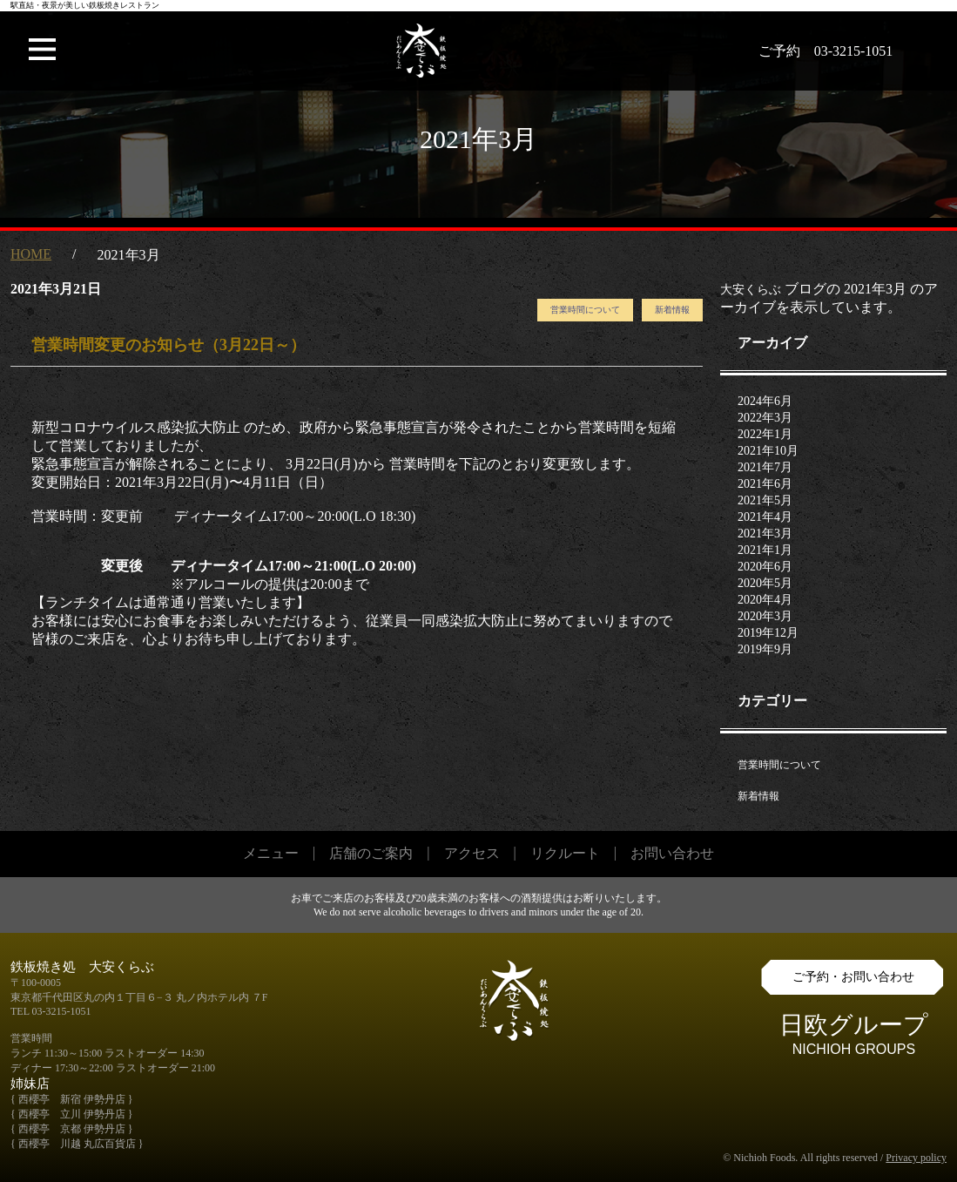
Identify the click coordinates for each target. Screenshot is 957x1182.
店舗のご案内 (371, 853)
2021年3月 (765, 533)
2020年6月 (765, 566)
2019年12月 (768, 632)
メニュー (271, 853)
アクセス (472, 853)
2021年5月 (765, 500)
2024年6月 (765, 401)
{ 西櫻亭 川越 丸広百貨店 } (77, 1144)
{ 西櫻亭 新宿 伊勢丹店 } (71, 1099)
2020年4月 (765, 599)
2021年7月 (765, 467)
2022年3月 (765, 417)
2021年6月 (765, 483)
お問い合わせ (672, 853)
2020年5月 (765, 583)
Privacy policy (916, 1158)
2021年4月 (765, 516)
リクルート (565, 853)
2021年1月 (765, 550)
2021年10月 (768, 450)
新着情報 (672, 309)
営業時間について (585, 309)
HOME (30, 254)
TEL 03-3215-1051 (50, 1011)
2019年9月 (765, 649)
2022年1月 (765, 434)
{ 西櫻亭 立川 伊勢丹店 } (71, 1114)
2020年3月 (765, 616)
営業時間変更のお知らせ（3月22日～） (168, 345)
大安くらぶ (750, 289)
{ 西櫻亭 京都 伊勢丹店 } (71, 1129)
